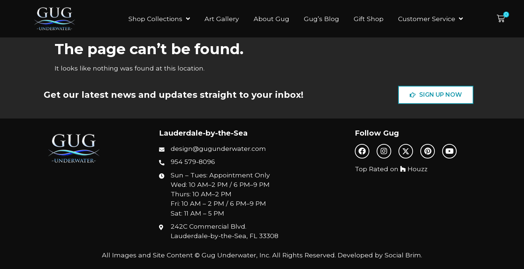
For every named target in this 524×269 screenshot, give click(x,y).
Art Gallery (222, 19)
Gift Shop (369, 19)
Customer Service (430, 19)
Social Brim (403, 255)
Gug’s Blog (321, 19)
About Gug (271, 19)
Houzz (414, 169)
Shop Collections (159, 19)
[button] (503, 18)
